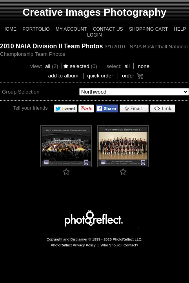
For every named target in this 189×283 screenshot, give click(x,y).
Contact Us (108, 29)
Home (9, 29)
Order (128, 76)
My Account (71, 29)
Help (180, 29)
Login (94, 35)
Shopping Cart (148, 29)
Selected (79, 66)
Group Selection (21, 92)
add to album (63, 76)
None (143, 66)
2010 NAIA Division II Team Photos (51, 46)
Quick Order (100, 76)
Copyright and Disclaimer (68, 239)
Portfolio (35, 29)
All (47, 66)
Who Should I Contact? (119, 245)
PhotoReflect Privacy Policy (73, 245)
